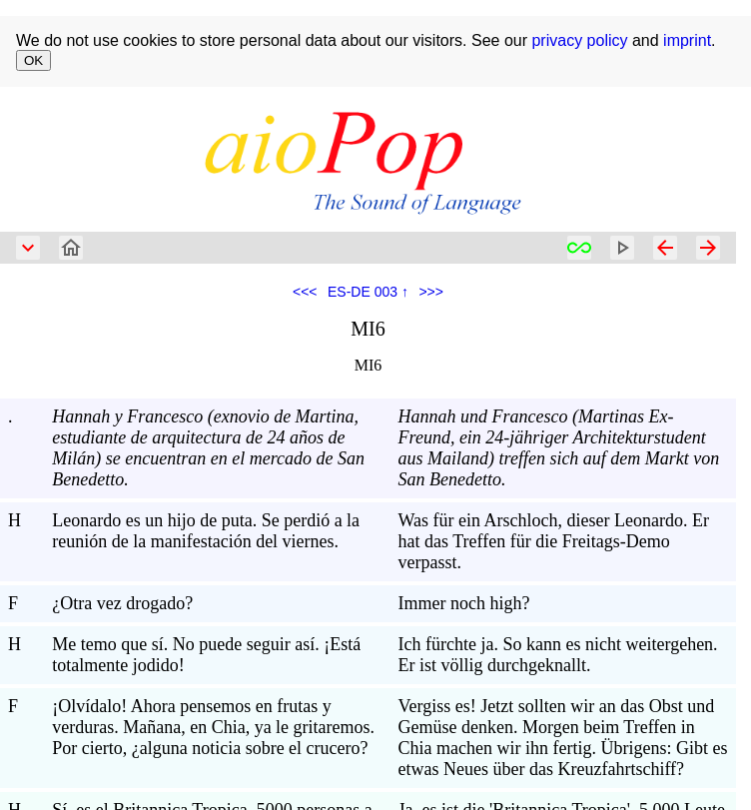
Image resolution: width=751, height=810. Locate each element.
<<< (305, 292)
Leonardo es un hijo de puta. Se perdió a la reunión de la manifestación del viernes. (206, 530)
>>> (430, 292)
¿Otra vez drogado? (122, 603)
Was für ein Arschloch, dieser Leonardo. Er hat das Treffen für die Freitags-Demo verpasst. (553, 541)
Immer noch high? (464, 603)
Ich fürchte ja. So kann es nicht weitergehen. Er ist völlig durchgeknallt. (558, 654)
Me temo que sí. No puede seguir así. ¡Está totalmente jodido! (206, 654)
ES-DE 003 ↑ (368, 292)
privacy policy (579, 40)
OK (33, 60)
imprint (687, 40)
